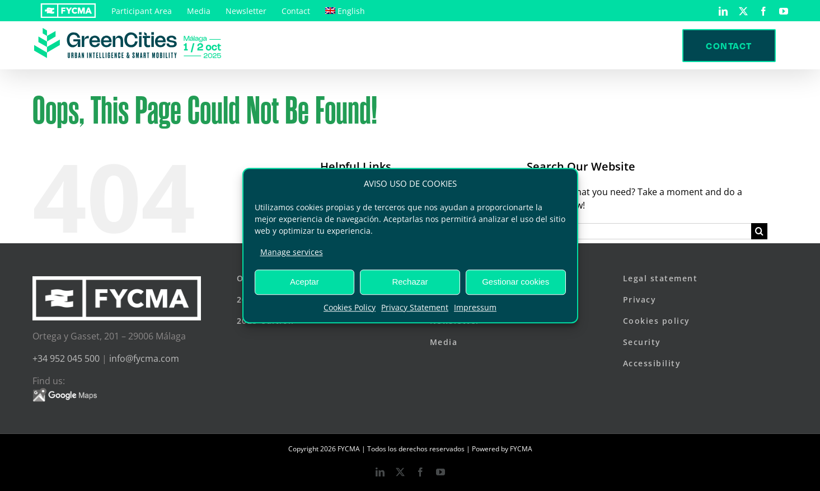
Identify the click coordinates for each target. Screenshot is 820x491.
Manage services (291, 252)
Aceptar (304, 281)
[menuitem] (345, 11)
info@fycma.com (144, 358)
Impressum (475, 307)
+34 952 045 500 (66, 358)
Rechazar (410, 281)
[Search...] (639, 231)
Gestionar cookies (515, 281)
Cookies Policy (350, 307)
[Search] (759, 231)
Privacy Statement (414, 307)
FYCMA (521, 449)
